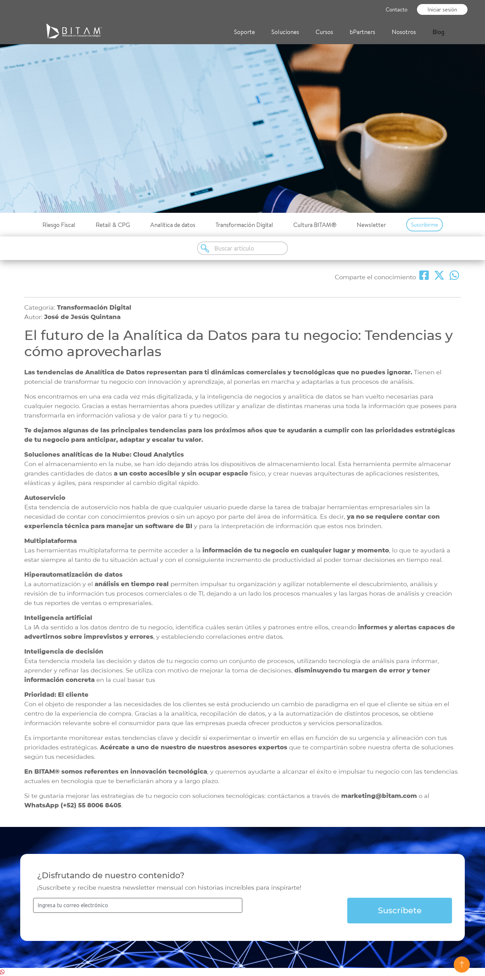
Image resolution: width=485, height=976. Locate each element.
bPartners (362, 32)
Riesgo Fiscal (58, 225)
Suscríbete (400, 910)
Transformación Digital (244, 225)
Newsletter (371, 225)
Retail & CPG (113, 225)
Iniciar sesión (442, 9)
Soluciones (285, 32)
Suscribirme (424, 224)
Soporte (244, 32)
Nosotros (404, 32)
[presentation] (295, 911)
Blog (438, 32)
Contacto (397, 9)
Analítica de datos (172, 225)
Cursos (324, 32)
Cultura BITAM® (314, 225)
